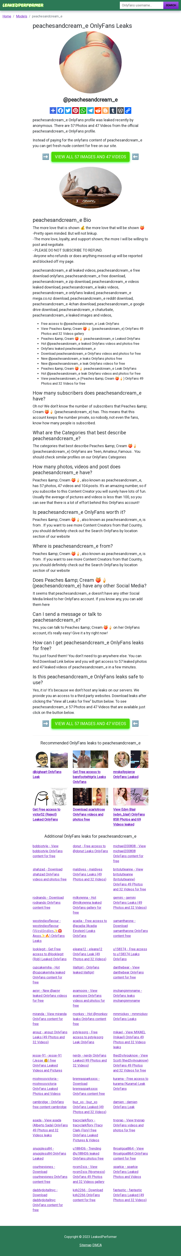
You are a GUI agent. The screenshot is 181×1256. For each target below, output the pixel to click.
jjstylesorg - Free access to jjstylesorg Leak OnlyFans (88, 1037)
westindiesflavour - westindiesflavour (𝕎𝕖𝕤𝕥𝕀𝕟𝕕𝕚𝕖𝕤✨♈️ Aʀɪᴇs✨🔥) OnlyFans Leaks (49, 931)
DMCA (97, 1245)
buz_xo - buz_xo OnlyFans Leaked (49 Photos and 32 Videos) (89, 1107)
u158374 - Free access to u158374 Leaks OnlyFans (130, 954)
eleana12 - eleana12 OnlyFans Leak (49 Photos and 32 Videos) (89, 954)
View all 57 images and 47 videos (90, 156)
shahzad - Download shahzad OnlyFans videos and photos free (50, 874)
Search (171, 5)
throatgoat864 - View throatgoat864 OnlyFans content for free (130, 1153)
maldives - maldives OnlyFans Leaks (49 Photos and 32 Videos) (89, 874)
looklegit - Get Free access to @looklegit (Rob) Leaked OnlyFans (50, 954)
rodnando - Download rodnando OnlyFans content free (48, 903)
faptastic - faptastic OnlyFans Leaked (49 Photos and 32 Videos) (130, 1195)
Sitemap (85, 1245)
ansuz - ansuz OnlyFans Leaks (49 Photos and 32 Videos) (50, 1037)
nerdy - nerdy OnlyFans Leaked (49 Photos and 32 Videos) (90, 1060)
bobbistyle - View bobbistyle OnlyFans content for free (48, 851)
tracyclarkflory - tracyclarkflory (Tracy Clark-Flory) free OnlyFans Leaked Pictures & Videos (88, 1130)
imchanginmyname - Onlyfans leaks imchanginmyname (127, 996)
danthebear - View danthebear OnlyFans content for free (128, 972)
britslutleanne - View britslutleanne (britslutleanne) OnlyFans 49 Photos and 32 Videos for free (129, 879)
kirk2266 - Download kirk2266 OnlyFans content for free (88, 1195)
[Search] (141, 5)
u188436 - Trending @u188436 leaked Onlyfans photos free (88, 1153)
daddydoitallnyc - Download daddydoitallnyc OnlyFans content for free (48, 1200)
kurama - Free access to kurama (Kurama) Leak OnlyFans (130, 1084)
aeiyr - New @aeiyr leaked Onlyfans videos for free (50, 996)
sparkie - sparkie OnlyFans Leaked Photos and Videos (127, 1172)
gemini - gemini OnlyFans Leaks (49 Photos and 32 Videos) (130, 903)
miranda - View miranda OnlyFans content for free (50, 1019)
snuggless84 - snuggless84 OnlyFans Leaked (49, 1153)
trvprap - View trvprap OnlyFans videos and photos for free (129, 1125)
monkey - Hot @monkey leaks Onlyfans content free (90, 1019)
